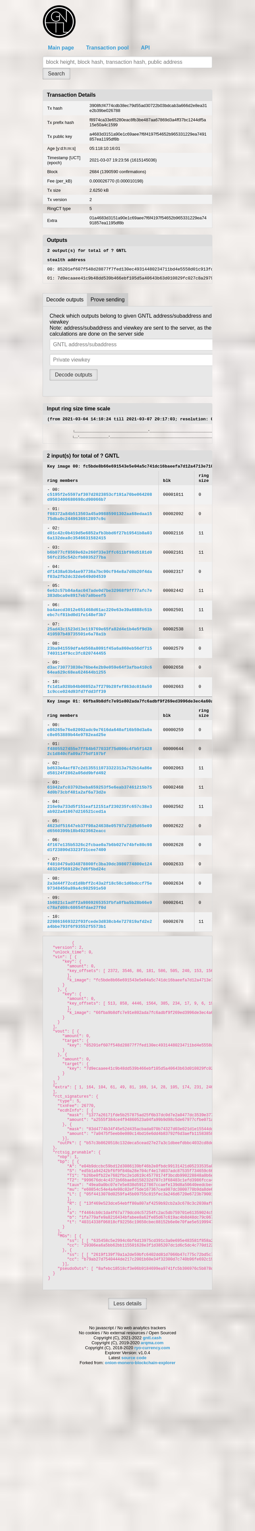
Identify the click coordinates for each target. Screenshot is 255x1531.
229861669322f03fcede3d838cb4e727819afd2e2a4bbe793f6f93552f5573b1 (99, 1000)
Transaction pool (107, 48)
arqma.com (152, 1495)
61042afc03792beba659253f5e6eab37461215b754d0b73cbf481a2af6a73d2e (99, 845)
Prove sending (108, 303)
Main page (61, 48)
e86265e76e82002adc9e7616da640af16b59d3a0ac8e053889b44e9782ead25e (99, 778)
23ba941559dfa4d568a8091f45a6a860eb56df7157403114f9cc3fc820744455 (99, 685)
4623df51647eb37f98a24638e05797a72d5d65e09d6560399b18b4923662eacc (99, 889)
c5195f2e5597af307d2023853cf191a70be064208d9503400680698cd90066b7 (99, 507)
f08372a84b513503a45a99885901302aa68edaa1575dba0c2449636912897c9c (99, 529)
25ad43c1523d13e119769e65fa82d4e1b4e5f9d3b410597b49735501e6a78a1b (99, 663)
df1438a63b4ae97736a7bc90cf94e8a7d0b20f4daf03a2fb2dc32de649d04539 (99, 596)
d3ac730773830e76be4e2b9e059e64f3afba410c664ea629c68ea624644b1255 (99, 707)
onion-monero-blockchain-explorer (140, 1515)
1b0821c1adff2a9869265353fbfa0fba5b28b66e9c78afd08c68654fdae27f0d (99, 978)
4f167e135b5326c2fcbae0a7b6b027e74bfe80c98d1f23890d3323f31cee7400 (99, 911)
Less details (128, 1456)
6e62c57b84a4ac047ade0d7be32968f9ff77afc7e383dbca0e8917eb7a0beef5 (99, 618)
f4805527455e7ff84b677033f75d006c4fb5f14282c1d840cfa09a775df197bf (99, 800)
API (145, 48)
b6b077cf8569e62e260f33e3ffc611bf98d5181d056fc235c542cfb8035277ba (99, 574)
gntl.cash (152, 1490)
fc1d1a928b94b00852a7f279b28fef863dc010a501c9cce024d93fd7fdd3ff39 (99, 729)
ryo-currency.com (152, 1500)
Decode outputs (65, 303)
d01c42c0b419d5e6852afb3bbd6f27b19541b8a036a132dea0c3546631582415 (99, 552)
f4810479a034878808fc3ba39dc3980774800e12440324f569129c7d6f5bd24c (99, 933)
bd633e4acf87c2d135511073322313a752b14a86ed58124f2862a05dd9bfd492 (99, 822)
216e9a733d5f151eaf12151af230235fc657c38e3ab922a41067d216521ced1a (99, 867)
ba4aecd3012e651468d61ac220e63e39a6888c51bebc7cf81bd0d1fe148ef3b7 (99, 640)
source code (134, 1510)
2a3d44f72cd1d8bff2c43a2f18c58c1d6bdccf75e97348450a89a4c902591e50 (99, 956)
